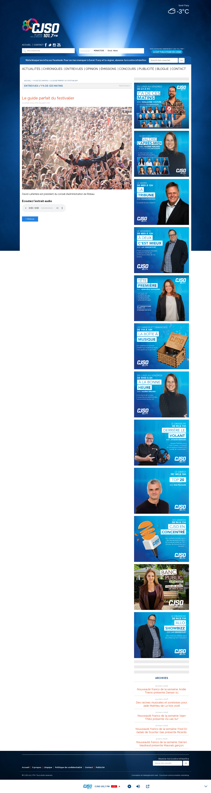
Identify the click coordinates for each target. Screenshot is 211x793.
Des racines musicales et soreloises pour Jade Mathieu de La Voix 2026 (161, 704)
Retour (30, 219)
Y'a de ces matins (40, 81)
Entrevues (74, 69)
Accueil (26, 45)
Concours (127, 69)
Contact (39, 45)
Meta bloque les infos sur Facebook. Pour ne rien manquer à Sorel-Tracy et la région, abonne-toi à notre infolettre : (105, 60)
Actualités (31, 69)
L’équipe (48, 767)
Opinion (92, 69)
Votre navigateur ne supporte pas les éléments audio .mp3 (44, 208)
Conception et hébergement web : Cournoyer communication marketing (160, 775)
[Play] (129, 786)
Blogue (163, 69)
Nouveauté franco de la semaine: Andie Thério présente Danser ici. (161, 691)
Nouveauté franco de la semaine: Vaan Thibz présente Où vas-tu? (162, 717)
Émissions (108, 69)
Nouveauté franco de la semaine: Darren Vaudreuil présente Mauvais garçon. (161, 744)
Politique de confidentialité (68, 767)
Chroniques (52, 69)
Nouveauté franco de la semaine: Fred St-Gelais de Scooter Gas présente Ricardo (162, 730)
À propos (36, 767)
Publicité (146, 69)
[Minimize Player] (206, 786)
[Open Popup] (148, 786)
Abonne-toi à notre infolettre (173, 759)
